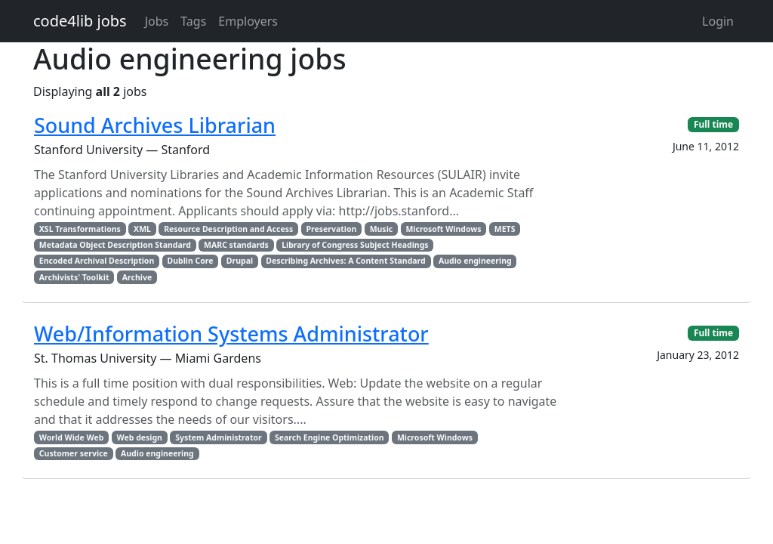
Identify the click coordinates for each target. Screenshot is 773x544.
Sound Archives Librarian (155, 125)
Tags (193, 21)
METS (505, 229)
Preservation (331, 229)
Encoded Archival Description (96, 260)
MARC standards (236, 245)
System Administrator (218, 437)
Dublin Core (191, 260)
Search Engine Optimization (329, 437)
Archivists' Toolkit (74, 277)
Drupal (239, 260)
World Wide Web (71, 437)
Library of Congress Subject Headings (355, 245)
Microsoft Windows (443, 229)
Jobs (157, 21)
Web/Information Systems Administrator (231, 334)
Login (718, 21)
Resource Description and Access (228, 229)
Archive (137, 277)
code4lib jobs (80, 21)
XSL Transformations (80, 229)
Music (381, 229)
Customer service (73, 453)
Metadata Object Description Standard (115, 245)
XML (142, 229)
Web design (139, 437)
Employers (248, 21)
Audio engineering (475, 260)
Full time (713, 124)
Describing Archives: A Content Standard (345, 260)
